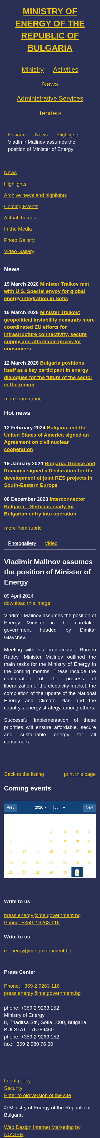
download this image (27, 603)
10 (77, 841)
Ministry (33, 69)
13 (24, 852)
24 (77, 862)
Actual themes (20, 217)
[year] (41, 807)
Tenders (50, 113)
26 (11, 872)
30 (65, 872)
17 (77, 852)
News (50, 83)
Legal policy (17, 1080)
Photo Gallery (19, 240)
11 (89, 841)
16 (65, 852)
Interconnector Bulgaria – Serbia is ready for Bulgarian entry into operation (44, 506)
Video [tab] (51, 543)
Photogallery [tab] (22, 543)
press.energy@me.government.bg (42, 915)
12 (11, 852)
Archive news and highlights (35, 195)
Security (13, 1088)
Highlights (68, 135)
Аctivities (65, 69)
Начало (17, 135)
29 (51, 872)
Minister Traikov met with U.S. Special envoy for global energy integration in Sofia (46, 291)
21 (37, 862)
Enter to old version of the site (37, 1095)
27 (24, 872)
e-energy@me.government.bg (37, 950)
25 (89, 862)
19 (11, 862)
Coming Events (21, 206)
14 (37, 852)
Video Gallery (19, 251)
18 (89, 852)
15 (51, 852)
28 (37, 872)
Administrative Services (50, 98)
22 (51, 862)
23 (65, 862)
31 (77, 872)
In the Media (18, 229)
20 (24, 862)
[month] (59, 807)
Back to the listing (24, 774)
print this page (80, 774)
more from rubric (22, 399)
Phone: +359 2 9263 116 (32, 922)
